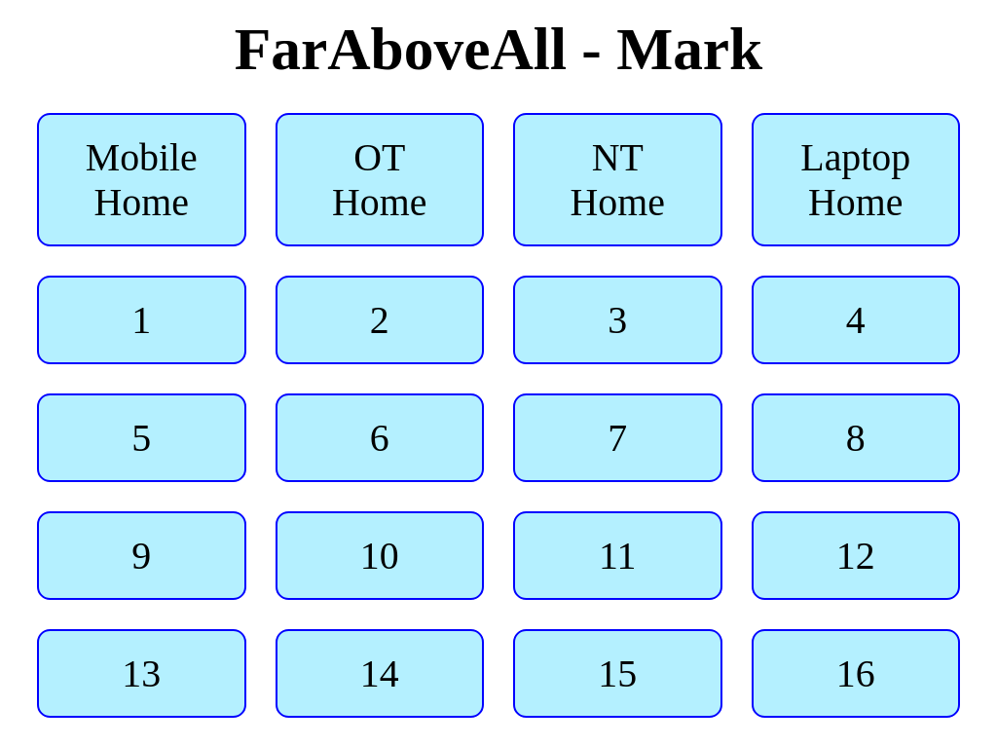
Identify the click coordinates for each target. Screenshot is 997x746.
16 (855, 674)
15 (618, 674)
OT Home (379, 180)
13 (142, 674)
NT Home (618, 180)
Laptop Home (855, 180)
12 (855, 556)
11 (617, 556)
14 (379, 674)
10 (379, 556)
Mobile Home (142, 180)
